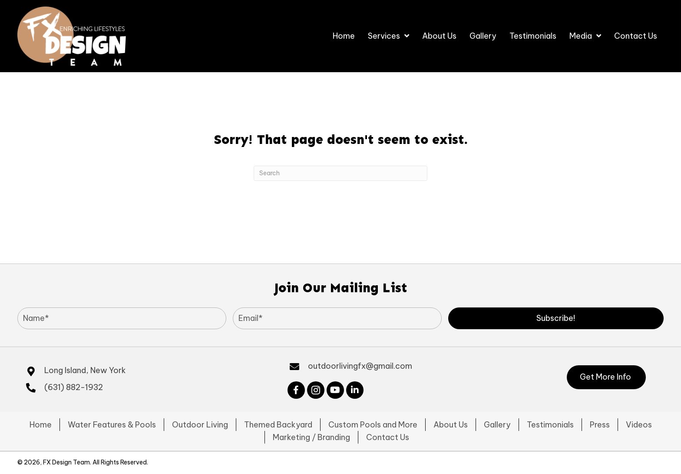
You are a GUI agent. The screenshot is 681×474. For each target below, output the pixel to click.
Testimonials (550, 425)
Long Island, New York (85, 370)
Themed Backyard (278, 425)
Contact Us (387, 437)
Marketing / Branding (311, 437)
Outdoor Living (200, 425)
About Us (450, 425)
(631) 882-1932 (73, 387)
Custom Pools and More (372, 425)
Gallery (497, 425)
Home (41, 425)
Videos (639, 425)
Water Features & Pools (112, 425)
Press (600, 425)
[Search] (340, 173)
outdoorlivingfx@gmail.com (360, 366)
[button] (556, 318)
